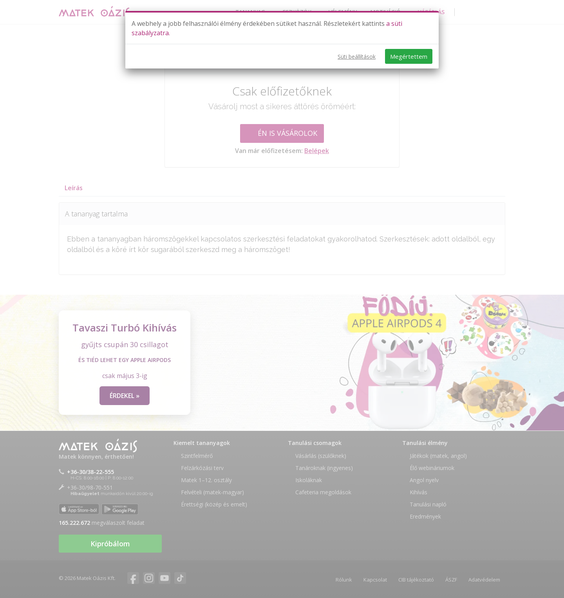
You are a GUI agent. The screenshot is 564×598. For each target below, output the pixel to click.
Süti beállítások (357, 56)
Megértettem (408, 56)
